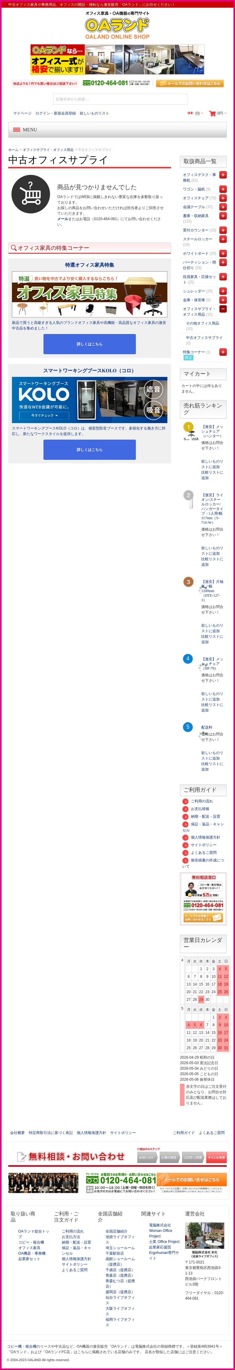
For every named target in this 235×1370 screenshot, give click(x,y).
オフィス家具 (29, 1248)
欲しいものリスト (94, 113)
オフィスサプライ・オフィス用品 (48, 150)
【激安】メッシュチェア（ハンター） (212, 431)
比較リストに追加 (212, 475)
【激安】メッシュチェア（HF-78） (212, 663)
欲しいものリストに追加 (212, 464)
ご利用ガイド (184, 1133)
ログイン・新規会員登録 (55, 113)
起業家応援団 (160, 1247)
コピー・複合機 (31, 1242)
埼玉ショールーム (120, 1248)
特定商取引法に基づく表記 (51, 1133)
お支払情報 (195, 809)
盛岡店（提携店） (120, 1292)
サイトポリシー (199, 845)
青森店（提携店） (120, 1275)
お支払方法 (71, 1237)
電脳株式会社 (160, 1225)
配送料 (206, 727)
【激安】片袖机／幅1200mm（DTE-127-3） (212, 591)
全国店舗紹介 (117, 1231)
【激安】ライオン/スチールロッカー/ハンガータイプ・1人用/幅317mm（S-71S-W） (212, 509)
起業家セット (29, 1259)
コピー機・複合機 (21, 1346)
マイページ (22, 113)
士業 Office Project (164, 1242)
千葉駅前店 (115, 1253)
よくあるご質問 (199, 852)
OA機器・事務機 (32, 1253)
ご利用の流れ (197, 801)
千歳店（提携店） (120, 1270)
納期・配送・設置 (201, 816)
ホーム (13, 150)
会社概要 (17, 1133)
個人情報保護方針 (201, 837)
